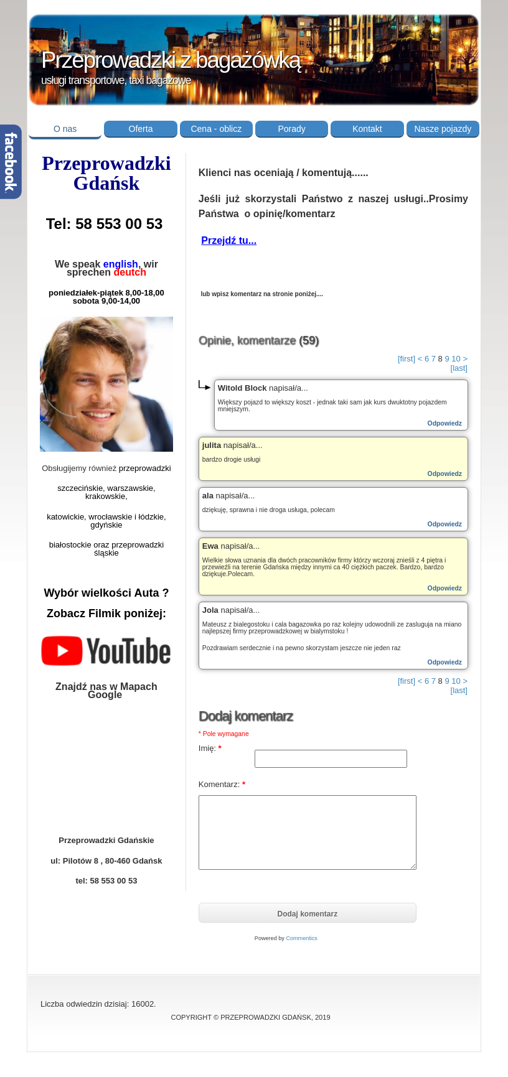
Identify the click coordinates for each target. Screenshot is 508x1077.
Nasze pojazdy (442, 129)
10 (455, 358)
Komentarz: (222, 784)
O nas (65, 129)
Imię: (210, 748)
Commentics (302, 938)
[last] (459, 368)
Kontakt (367, 129)
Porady (291, 129)
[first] (406, 358)
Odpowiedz (445, 423)
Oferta (141, 129)
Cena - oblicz (216, 129)
